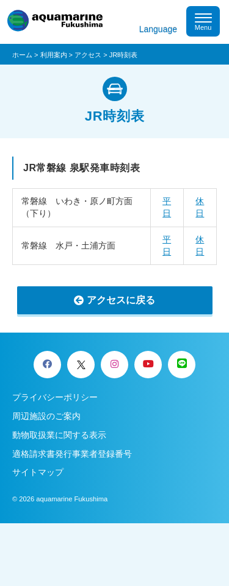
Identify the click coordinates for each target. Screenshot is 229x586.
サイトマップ (38, 472)
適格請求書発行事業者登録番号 (72, 454)
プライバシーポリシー (55, 397)
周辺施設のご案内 (46, 416)
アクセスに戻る (121, 300)
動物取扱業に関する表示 (59, 435)
